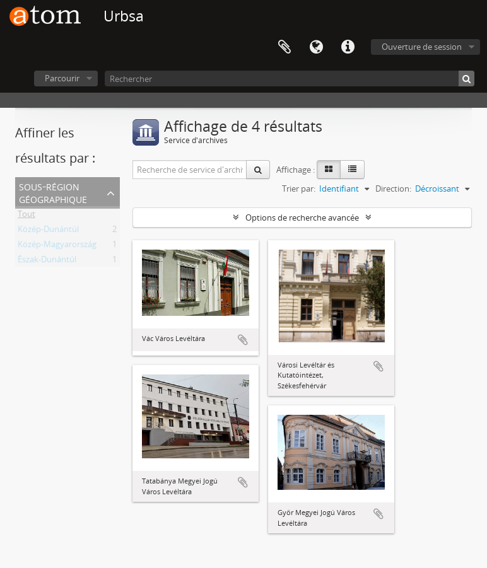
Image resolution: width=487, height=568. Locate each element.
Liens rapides (347, 47)
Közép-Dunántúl (48, 231)
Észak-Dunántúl (47, 261)
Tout (26, 216)
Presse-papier (284, 47)
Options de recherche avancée (302, 217)
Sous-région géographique (53, 192)
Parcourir (62, 78)
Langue (316, 47)
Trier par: (298, 188)
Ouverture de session (422, 46)
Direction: (393, 188)
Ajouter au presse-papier (243, 339)
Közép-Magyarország (57, 246)
